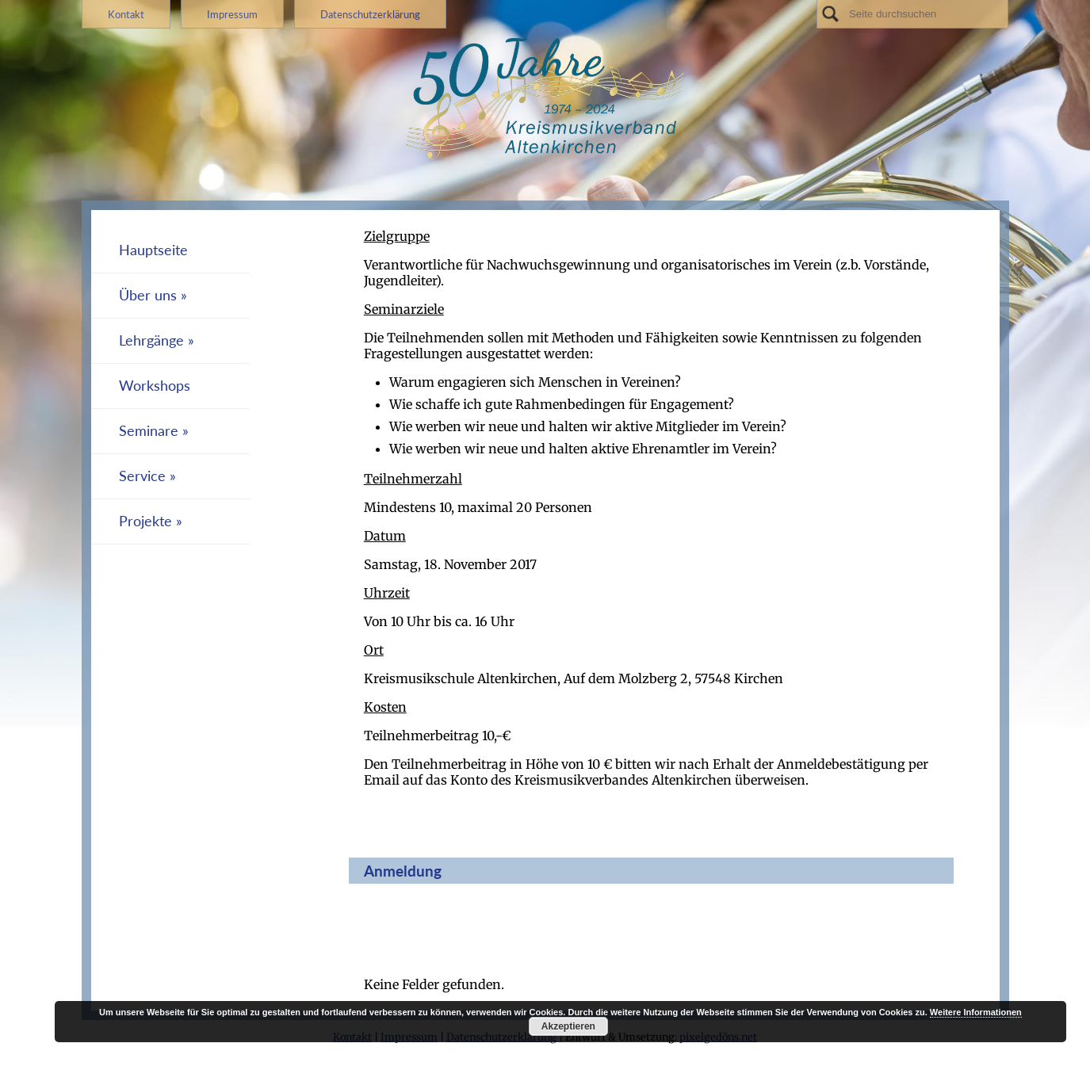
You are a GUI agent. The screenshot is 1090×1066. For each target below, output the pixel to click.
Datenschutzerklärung (370, 14)
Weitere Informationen (976, 1012)
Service (142, 476)
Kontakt (126, 14)
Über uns (148, 295)
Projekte (145, 521)
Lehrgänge (151, 340)
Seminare (148, 430)
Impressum (232, 14)
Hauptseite (153, 250)
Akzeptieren (568, 1026)
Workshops (154, 385)
